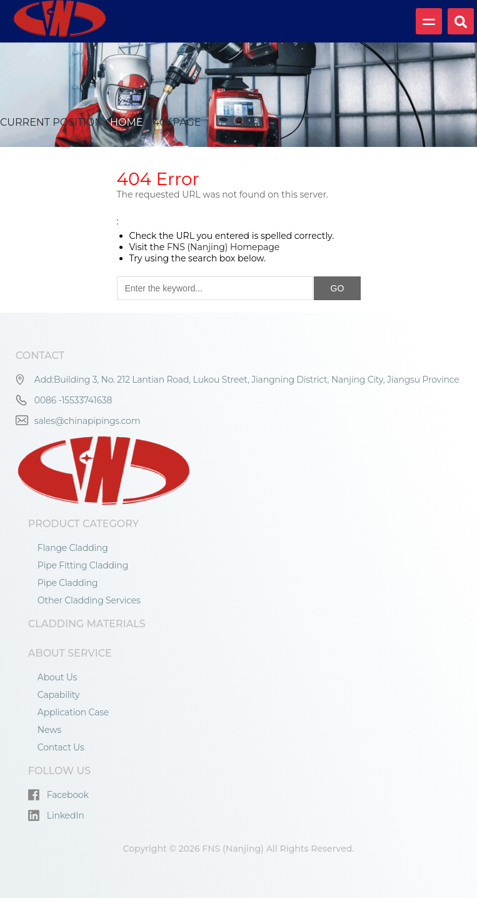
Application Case (73, 712)
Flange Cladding (73, 547)
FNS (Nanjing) (233, 848)
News (49, 729)
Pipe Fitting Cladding (83, 565)
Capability (58, 694)
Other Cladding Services (89, 600)
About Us (57, 677)
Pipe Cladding (68, 582)
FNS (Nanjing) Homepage (223, 247)
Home (125, 122)
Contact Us (61, 747)
